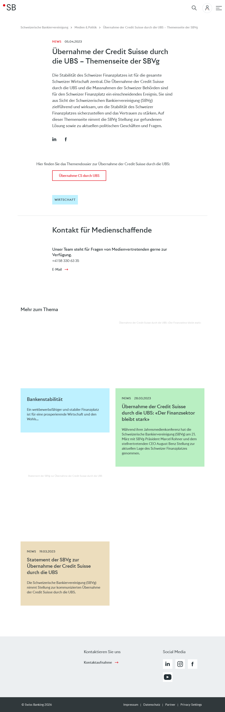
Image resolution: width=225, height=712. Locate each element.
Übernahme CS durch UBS (79, 176)
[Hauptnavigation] (219, 8)
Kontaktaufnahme (98, 662)
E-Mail (57, 269)
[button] (54, 139)
